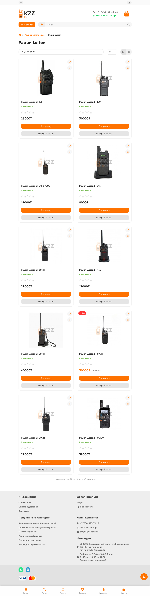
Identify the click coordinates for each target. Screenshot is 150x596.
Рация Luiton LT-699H (91, 354)
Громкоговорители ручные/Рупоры (37, 527)
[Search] (88, 25)
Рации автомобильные (30, 536)
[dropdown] (21, 2)
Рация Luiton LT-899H (33, 438)
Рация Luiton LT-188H (32, 102)
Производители (85, 506)
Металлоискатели (28, 531)
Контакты (24, 511)
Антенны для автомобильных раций (37, 523)
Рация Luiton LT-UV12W (91, 438)
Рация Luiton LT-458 (90, 270)
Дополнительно (87, 497)
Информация (27, 497)
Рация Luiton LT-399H (33, 270)
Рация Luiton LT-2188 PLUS (35, 186)
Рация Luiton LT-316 (90, 186)
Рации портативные (35, 35)
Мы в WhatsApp (104, 15)
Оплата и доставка (28, 506)
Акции (80, 502)
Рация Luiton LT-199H (90, 102)
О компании (25, 502)
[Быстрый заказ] (46, 133)
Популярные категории (34, 517)
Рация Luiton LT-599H (33, 354)
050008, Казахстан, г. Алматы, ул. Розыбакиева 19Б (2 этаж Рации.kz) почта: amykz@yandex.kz (104, 547)
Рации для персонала (30, 540)
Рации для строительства (32, 544)
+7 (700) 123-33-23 (105, 12)
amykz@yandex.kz (89, 531)
